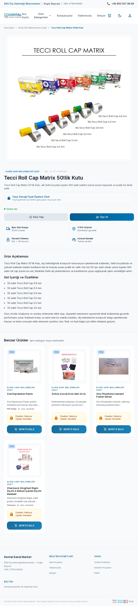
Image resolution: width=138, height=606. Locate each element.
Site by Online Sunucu (65, 601)
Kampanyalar (65, 15)
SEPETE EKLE (24, 429)
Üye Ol (102, 217)
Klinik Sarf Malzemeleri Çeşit (32, 27)
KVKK (97, 573)
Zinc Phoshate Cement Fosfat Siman (110, 395)
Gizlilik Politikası (102, 562)
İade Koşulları (55, 562)
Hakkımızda (85, 15)
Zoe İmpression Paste (20, 393)
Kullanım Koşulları (102, 567)
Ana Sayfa (25, 15)
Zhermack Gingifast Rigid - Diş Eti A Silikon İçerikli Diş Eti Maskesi (24, 491)
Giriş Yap (36, 217)
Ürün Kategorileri (43, 15)
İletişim (101, 15)
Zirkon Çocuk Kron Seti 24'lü (69, 393)
